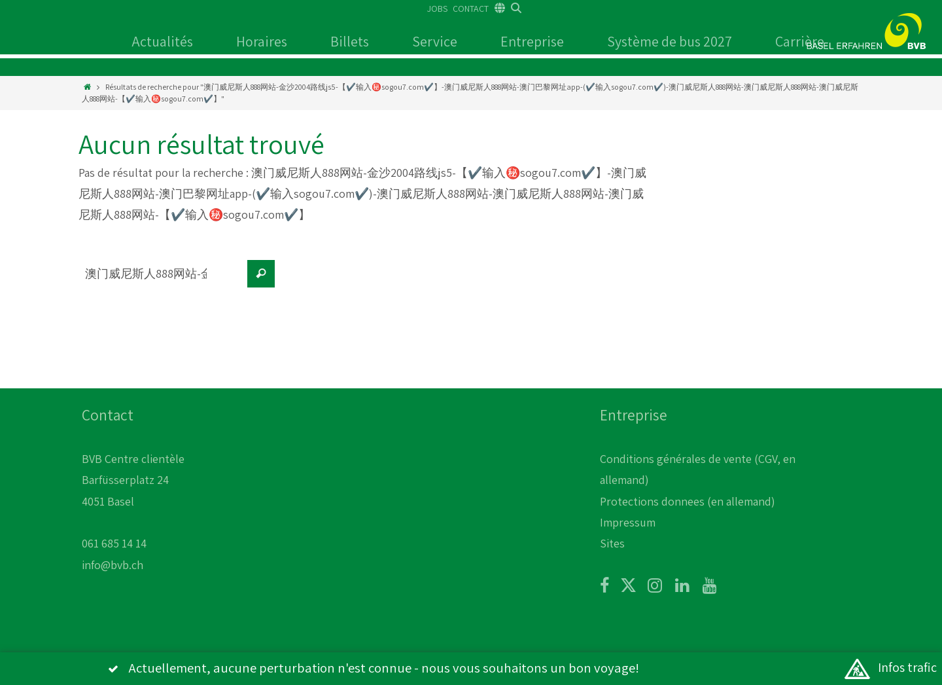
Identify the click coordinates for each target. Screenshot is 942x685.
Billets (349, 41)
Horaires (261, 41)
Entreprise (532, 41)
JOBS (437, 8)
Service (434, 41)
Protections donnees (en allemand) (687, 501)
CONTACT (471, 8)
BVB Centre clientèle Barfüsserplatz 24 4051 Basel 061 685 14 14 (133, 501)
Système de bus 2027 (669, 41)
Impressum (627, 522)
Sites (612, 543)
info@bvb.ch (112, 564)
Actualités (162, 41)
